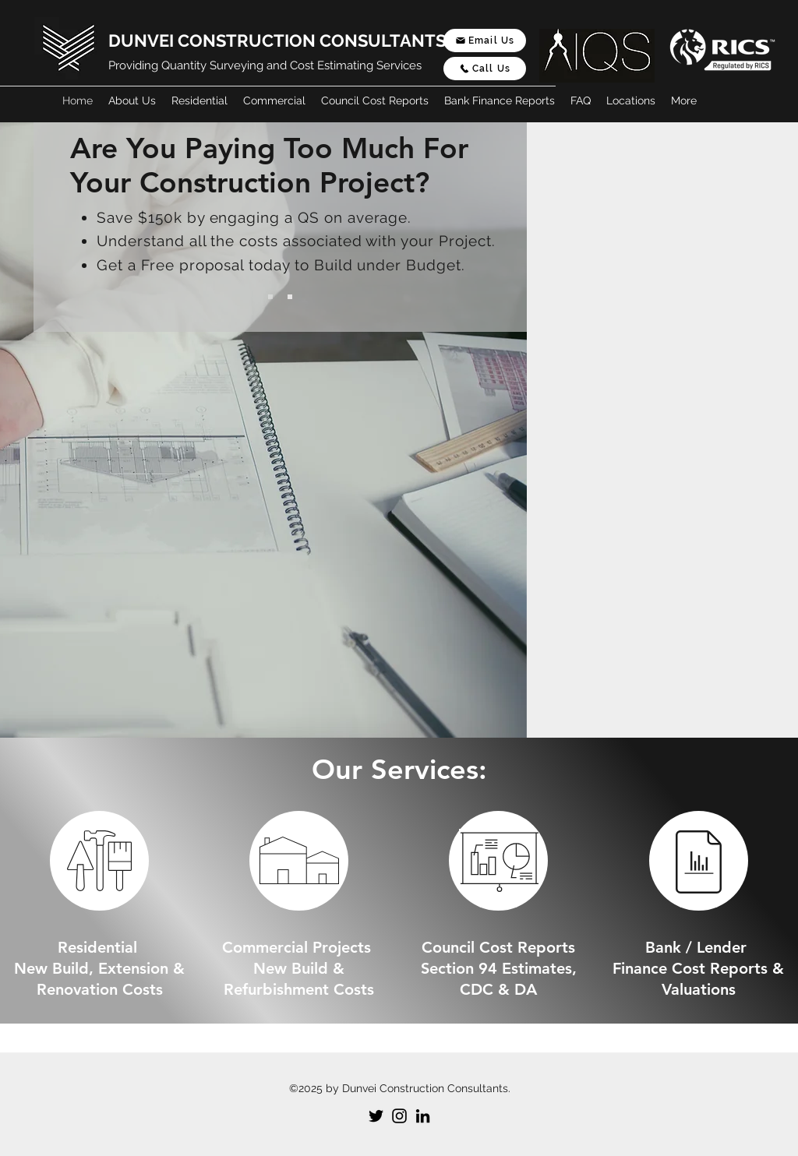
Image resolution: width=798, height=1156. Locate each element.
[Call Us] (484, 68)
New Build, (56, 968)
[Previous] (71, 227)
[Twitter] (376, 1116)
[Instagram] (399, 1116)
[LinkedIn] (423, 1116)
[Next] (488, 227)
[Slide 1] (270, 296)
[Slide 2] (290, 296)
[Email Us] (484, 40)
